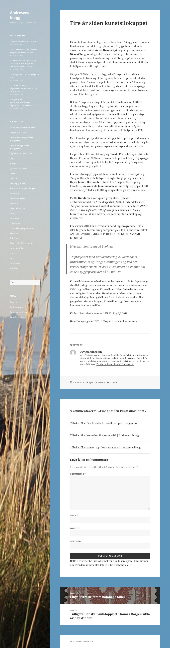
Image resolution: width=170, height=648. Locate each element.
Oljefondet (15, 223)
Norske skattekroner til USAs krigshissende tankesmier (23, 51)
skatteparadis (16, 248)
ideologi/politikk (17, 183)
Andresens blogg (19, 15)
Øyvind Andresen (97, 382)
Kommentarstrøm (18, 312)
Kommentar (78, 474)
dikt (12, 158)
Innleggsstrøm (16, 307)
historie (13, 178)
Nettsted (75, 541)
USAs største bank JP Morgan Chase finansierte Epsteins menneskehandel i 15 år (23, 63)
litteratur (14, 203)
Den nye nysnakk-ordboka (22, 127)
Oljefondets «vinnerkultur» (23, 41)
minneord (14, 218)
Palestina (14, 238)
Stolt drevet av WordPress (82, 641)
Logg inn (14, 302)
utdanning (15, 263)
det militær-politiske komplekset (19, 147)
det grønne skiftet (18, 132)
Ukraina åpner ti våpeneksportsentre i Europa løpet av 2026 (23, 88)
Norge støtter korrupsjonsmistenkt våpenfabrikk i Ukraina (21, 102)
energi (13, 163)
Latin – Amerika (17, 198)
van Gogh (14, 268)
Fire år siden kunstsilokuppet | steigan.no (111, 423)
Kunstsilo (14, 193)
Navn (74, 515)
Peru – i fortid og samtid (21, 243)
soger (12, 253)
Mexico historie (17, 208)
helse (12, 173)
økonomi (14, 233)
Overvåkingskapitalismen (22, 228)
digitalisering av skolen (21, 153)
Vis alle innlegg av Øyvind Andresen (113, 364)
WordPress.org (17, 317)
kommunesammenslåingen (23, 188)
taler (12, 258)
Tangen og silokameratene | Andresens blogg (113, 447)
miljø (12, 213)
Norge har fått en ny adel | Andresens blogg (112, 435)
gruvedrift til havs (18, 168)
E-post (75, 528)
